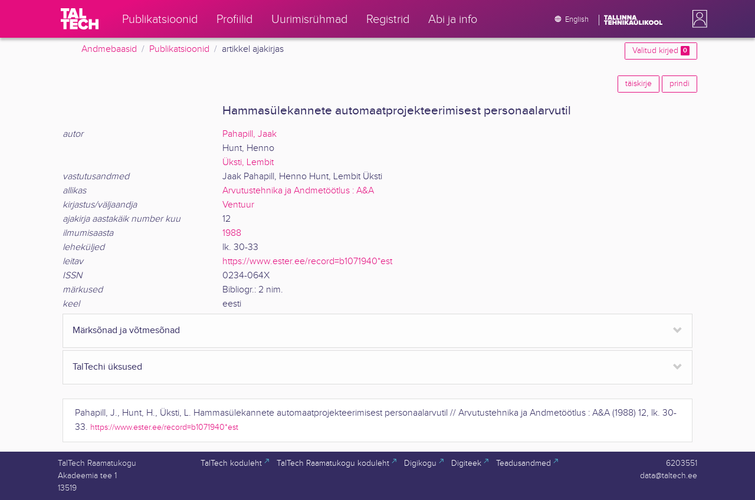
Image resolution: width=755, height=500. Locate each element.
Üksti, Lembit (248, 162)
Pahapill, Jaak (249, 134)
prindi (679, 83)
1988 (231, 233)
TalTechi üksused (107, 367)
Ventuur (238, 204)
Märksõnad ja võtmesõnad (126, 330)
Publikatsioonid (179, 49)
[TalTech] (80, 19)
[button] (697, 19)
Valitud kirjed (661, 50)
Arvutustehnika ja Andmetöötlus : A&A (298, 190)
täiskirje (638, 83)
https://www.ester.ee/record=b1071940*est (307, 261)
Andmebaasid (109, 49)
